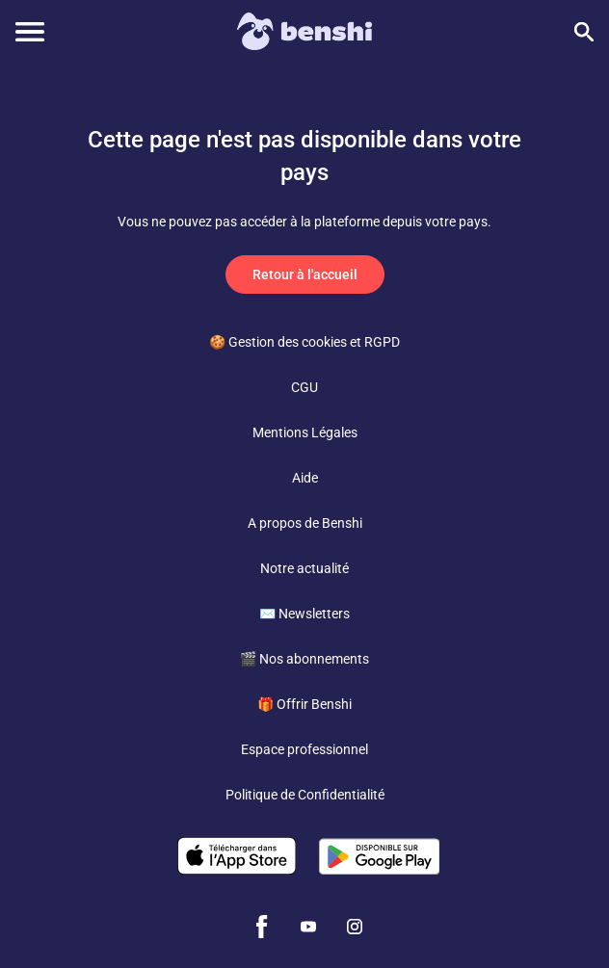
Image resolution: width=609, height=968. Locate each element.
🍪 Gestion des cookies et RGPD (304, 342)
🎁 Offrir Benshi (304, 704)
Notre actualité (304, 568)
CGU (304, 387)
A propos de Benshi (305, 523)
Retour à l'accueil (304, 274)
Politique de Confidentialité (304, 794)
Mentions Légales (304, 432)
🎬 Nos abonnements (304, 659)
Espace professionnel (304, 749)
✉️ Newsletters (304, 613)
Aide (305, 477)
